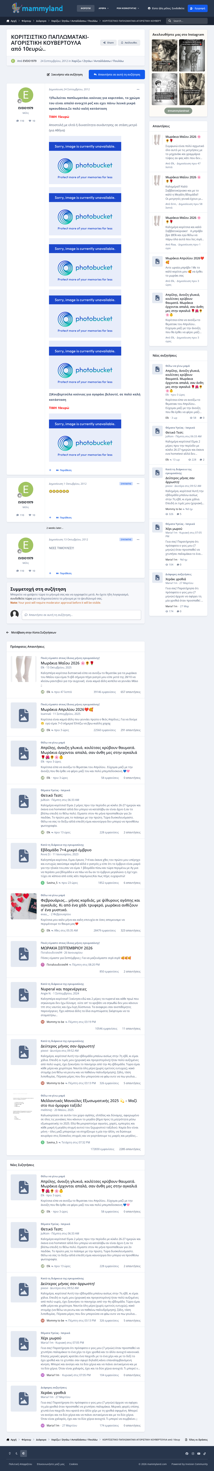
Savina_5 (52, 883)
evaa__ (45, 914)
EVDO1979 (29, 61)
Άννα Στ (46, 854)
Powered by (190, 1464)
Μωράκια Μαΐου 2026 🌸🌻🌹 (67, 663)
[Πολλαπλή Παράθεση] (50, 470)
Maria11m (47, 1342)
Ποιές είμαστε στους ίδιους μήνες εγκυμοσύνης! (70, 658)
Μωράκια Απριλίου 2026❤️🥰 (67, 709)
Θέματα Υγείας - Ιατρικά (55, 790)
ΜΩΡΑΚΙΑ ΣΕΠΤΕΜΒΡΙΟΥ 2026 (67, 948)
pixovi (44, 1050)
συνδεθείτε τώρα (21, 598)
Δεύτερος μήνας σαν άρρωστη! (68, 1046)
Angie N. (46, 993)
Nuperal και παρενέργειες (64, 989)
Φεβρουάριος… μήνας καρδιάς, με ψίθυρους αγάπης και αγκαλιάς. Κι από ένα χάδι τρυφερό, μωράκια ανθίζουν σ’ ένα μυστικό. (90, 905)
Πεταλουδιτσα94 (51, 952)
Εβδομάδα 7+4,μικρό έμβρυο (66, 849)
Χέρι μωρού (51, 1338)
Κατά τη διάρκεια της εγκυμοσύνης (62, 844)
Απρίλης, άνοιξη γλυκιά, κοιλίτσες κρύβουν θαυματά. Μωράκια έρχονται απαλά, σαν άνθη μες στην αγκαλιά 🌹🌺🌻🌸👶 (89, 752)
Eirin (173, 204)
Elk (42, 667)
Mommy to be (55, 1022)
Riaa (173, 244)
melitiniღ (46, 1110)
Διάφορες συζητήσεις (54, 1387)
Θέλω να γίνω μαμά (53, 742)
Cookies (73, 1464)
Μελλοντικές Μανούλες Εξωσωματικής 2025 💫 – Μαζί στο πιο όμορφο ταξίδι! (89, 1103)
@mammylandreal (178, 110)
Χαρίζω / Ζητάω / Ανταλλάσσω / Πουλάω (98, 61)
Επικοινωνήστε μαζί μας (51, 1464)
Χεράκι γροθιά (53, 1392)
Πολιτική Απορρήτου (20, 1464)
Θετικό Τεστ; (52, 795)
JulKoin (45, 800)
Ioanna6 (46, 714)
